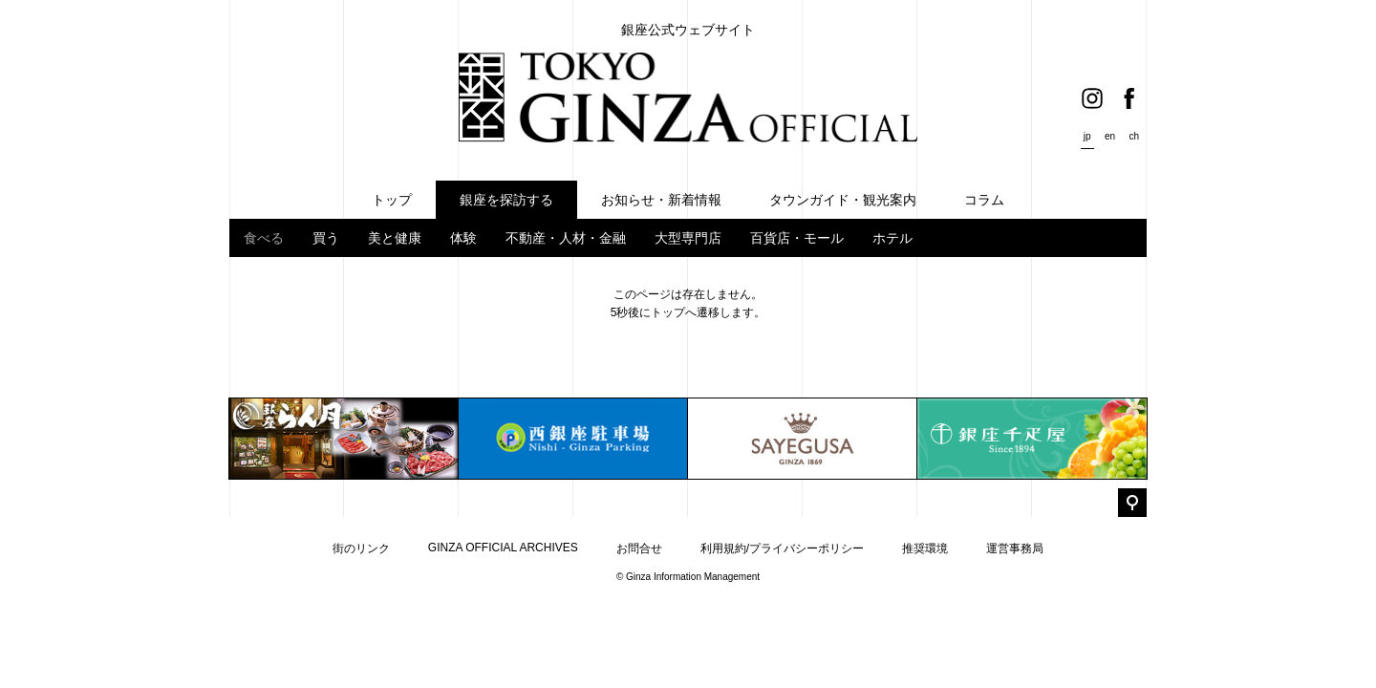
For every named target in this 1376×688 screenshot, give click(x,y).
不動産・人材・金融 (565, 238)
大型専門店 (688, 238)
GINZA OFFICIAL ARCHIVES (503, 547)
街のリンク (361, 548)
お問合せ (639, 548)
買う (325, 238)
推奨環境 (925, 548)
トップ (668, 312)
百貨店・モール (797, 238)
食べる (264, 238)
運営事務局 (1014, 548)
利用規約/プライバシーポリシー (782, 548)
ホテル (892, 238)
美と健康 (394, 238)
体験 (463, 238)
